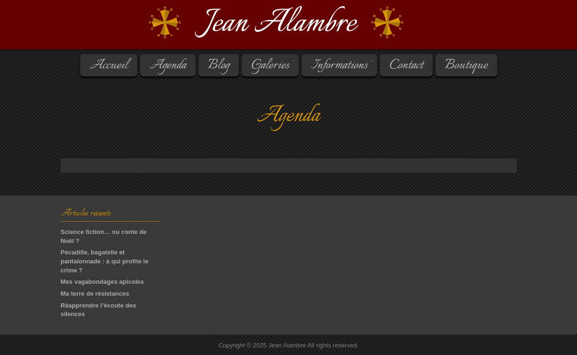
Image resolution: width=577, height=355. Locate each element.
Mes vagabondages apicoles (102, 281)
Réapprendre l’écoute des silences (98, 310)
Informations (339, 65)
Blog (218, 65)
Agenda (168, 65)
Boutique (466, 65)
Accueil (109, 65)
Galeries (269, 65)
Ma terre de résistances (95, 293)
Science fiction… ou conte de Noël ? (104, 236)
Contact (406, 65)
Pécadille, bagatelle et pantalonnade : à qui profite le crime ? (105, 261)
